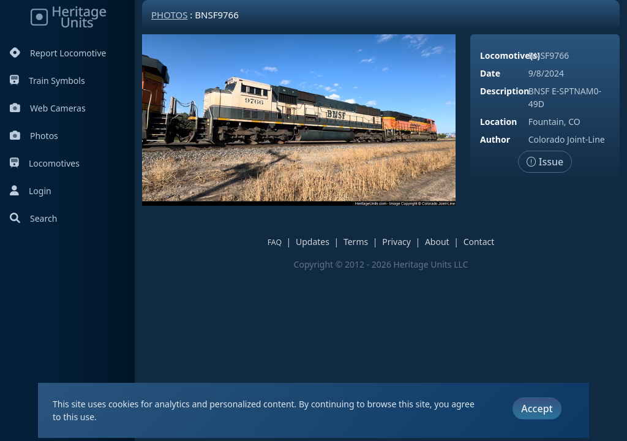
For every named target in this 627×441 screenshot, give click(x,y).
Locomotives (45, 163)
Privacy (396, 241)
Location (498, 121)
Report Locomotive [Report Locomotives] (58, 53)
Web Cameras (48, 108)
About (437, 241)
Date (490, 73)
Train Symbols (47, 80)
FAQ (275, 242)
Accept (536, 408)
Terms (356, 241)
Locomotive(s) (510, 55)
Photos (34, 135)
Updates (312, 241)
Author (495, 139)
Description (504, 91)
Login (30, 191)
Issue (545, 161)
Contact (479, 241)
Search (33, 218)
